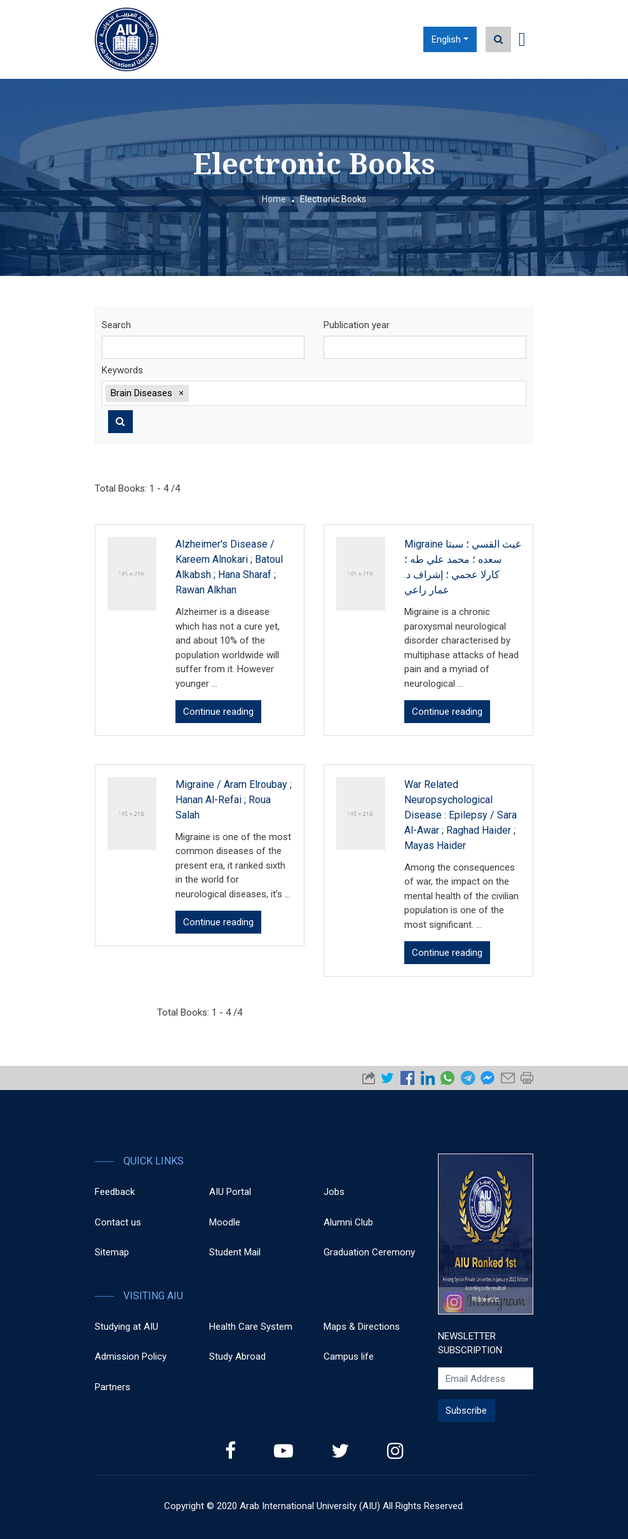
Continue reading (218, 711)
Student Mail (235, 1252)
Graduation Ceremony (369, 1252)
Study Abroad (237, 1356)
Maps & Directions (362, 1326)
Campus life (349, 1356)
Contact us (118, 1222)
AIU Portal (230, 1191)
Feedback (115, 1191)
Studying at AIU (126, 1326)
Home (274, 199)
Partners (112, 1387)
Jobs (334, 1191)
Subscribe (466, 1410)
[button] (181, 393)
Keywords (122, 370)
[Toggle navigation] (522, 39)
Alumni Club (348, 1222)
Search (116, 325)
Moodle (224, 1222)
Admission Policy (131, 1356)
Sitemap (112, 1252)
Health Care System (250, 1326)
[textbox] (357, 393)
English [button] (446, 39)
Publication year (357, 325)
